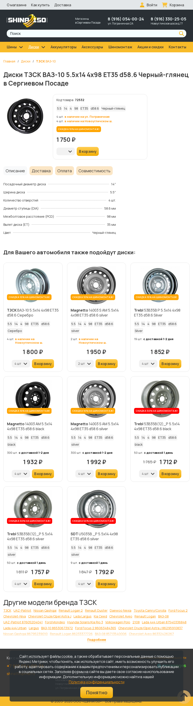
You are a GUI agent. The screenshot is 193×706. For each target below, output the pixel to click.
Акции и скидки (150, 46)
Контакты (177, 46)
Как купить (40, 4)
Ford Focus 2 (178, 610)
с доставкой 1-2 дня (158, 339)
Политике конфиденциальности (96, 681)
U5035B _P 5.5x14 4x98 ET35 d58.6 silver (94, 536)
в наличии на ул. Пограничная (87, 116)
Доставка (62, 4)
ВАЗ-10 (46, 61)
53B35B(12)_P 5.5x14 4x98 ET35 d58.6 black (157, 426)
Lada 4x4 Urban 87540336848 (164, 622)
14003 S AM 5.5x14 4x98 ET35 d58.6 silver (95, 313)
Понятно (96, 692)
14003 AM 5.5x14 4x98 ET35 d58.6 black (29, 426)
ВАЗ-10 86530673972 (57, 628)
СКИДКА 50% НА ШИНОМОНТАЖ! (157, 410)
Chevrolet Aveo (120, 616)
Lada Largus (83, 616)
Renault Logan (145, 616)
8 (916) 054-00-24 (126, 19)
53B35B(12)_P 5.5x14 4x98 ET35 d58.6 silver (30, 536)
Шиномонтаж (120, 46)
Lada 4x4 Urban (15, 628)
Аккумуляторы (63, 46)
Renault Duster (96, 610)
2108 (136, 622)
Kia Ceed (100, 616)
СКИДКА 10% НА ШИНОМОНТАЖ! (78, 129)
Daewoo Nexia (120, 610)
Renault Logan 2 (71, 610)
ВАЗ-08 (163, 616)
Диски (25, 61)
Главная (9, 61)
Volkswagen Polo (117, 622)
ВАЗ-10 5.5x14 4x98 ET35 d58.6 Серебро (33, 313)
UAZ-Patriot (22, 610)
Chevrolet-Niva (14, 616)
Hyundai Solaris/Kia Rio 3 (85, 622)
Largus (34, 628)
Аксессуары (92, 46)
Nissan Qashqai (45, 610)
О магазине (17, 4)
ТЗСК (7, 610)
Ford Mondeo (55, 622)
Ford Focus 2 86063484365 (95, 628)
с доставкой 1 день (158, 452)
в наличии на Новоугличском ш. (88, 121)
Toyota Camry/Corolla (150, 610)
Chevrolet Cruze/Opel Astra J (49, 616)
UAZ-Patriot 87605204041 (23, 622)
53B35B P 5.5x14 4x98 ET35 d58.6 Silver (157, 313)
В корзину (87, 151)
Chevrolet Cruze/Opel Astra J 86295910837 (150, 628)
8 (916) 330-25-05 (168, 19)
